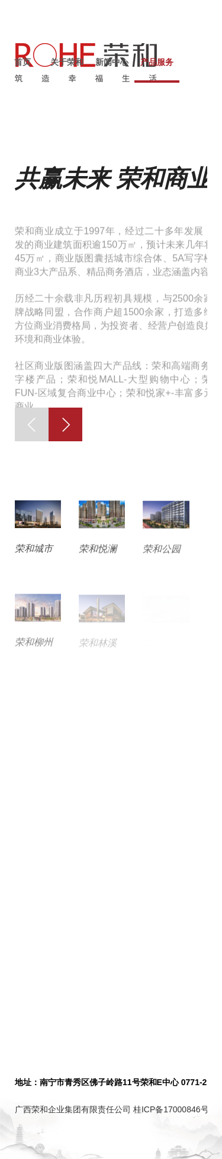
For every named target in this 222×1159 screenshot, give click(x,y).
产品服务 (156, 62)
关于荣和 (66, 62)
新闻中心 (111, 62)
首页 (22, 62)
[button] (32, 424)
